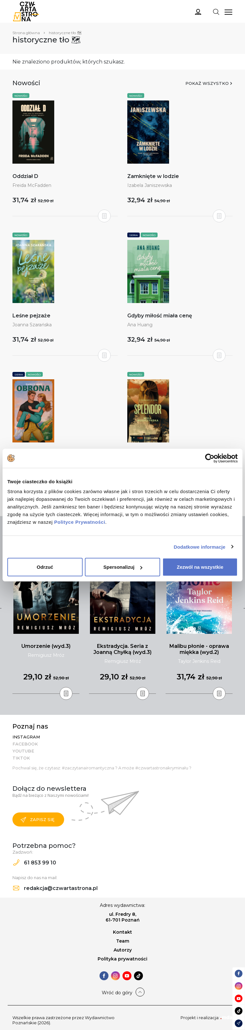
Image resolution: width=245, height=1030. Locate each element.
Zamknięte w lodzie (153, 176)
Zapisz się (37, 820)
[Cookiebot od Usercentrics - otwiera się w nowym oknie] (210, 458)
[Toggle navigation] (215, 11)
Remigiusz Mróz (46, 655)
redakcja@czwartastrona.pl (55, 888)
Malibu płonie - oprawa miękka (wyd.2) (199, 649)
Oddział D (25, 176)
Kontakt (122, 932)
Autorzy (123, 950)
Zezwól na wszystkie (200, 567)
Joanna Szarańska (32, 325)
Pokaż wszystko (207, 83)
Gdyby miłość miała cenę (159, 316)
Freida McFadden (31, 185)
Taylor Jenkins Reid (199, 661)
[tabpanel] (46, 614)
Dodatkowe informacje (200, 546)
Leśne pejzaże (31, 316)
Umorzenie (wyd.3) (46, 646)
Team (122, 941)
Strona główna (26, 32)
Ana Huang (139, 325)
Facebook (25, 743)
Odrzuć (45, 567)
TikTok (21, 757)
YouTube (23, 750)
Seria (133, 235)
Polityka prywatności (122, 959)
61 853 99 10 (34, 863)
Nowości (20, 95)
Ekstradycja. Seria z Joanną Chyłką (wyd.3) (122, 649)
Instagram (26, 736)
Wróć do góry (117, 993)
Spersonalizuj (122, 567)
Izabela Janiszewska (149, 185)
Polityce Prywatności (79, 522)
